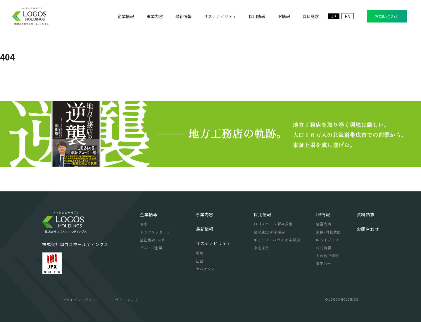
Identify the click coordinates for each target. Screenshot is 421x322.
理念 (144, 223)
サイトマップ (126, 299)
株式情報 (323, 247)
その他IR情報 (327, 255)
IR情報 (323, 214)
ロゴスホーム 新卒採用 (273, 223)
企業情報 (149, 214)
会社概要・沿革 (152, 239)
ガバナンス (205, 268)
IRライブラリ (327, 239)
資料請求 (366, 214)
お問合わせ (368, 229)
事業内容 (205, 214)
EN (348, 16)
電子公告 (323, 263)
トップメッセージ (155, 231)
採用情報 (263, 214)
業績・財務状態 (328, 231)
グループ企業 (151, 247)
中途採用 (261, 247)
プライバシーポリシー (81, 299)
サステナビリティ (213, 243)
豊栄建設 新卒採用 (269, 231)
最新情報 (205, 229)
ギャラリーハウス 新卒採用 (277, 239)
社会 (199, 260)
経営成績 (323, 223)
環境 (199, 252)
